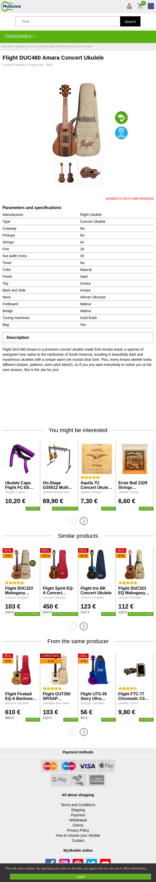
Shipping (78, 810)
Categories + (20, 36)
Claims (78, 825)
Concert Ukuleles (36, 46)
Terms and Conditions (78, 805)
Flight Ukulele (91, 215)
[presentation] (74, 521)
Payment (78, 815)
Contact (78, 840)
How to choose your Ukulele (78, 835)
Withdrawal (78, 820)
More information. (135, 868)
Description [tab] (18, 337)
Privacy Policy (78, 830)
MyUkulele (7, 46)
